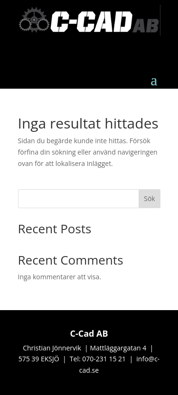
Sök (149, 198)
